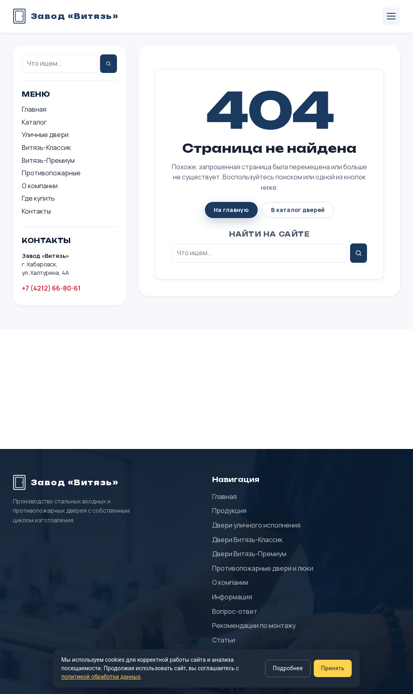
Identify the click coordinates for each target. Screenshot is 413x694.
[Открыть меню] (391, 16)
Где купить (38, 198)
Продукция (229, 510)
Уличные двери (45, 134)
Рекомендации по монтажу (254, 625)
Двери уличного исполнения (256, 525)
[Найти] (108, 63)
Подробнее (288, 668)
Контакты (36, 211)
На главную (231, 210)
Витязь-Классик (46, 147)
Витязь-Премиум (48, 160)
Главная (34, 109)
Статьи (223, 640)
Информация (232, 596)
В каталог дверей (298, 210)
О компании (40, 185)
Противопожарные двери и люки (262, 568)
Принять (332, 668)
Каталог (34, 122)
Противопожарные (51, 172)
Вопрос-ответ (234, 611)
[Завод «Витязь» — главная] (66, 16)
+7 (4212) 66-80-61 (51, 288)
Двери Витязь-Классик (247, 539)
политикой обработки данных (100, 676)
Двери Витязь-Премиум (249, 553)
